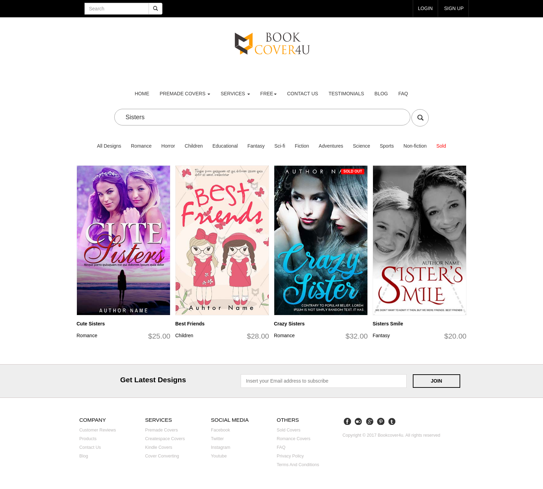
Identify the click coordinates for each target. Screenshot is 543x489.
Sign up (454, 8)
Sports (387, 146)
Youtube (219, 456)
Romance (141, 146)
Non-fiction (415, 146)
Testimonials (346, 93)
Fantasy (256, 146)
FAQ (403, 93)
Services (235, 93)
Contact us (302, 93)
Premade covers (161, 430)
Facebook (220, 430)
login (425, 8)
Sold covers (289, 430)
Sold (441, 146)
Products (88, 438)
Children (194, 146)
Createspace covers (165, 438)
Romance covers (293, 438)
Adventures (331, 146)
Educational (225, 146)
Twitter (217, 438)
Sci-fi (279, 146)
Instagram (220, 447)
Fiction (302, 146)
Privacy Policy (290, 456)
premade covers (185, 93)
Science (361, 146)
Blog (381, 93)
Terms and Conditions (298, 464)
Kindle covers (158, 447)
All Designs (109, 146)
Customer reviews (97, 430)
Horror (168, 146)
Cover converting (162, 456)
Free (268, 93)
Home (142, 93)
